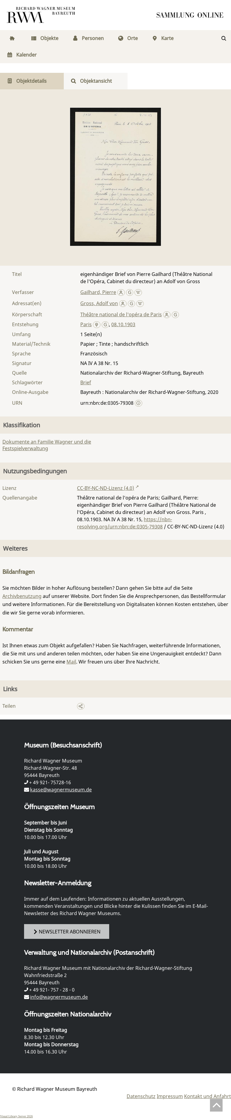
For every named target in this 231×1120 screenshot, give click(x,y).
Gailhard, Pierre (98, 292)
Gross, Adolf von (99, 303)
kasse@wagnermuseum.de (61, 789)
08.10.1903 (123, 324)
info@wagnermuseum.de (59, 997)
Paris (86, 324)
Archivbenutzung (22, 596)
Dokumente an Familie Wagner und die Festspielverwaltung (46, 445)
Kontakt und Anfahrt (207, 1096)
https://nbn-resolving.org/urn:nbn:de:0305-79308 (124, 523)
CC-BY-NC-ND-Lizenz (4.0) (105, 488)
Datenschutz (141, 1096)
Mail (71, 661)
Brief (85, 382)
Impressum (170, 1096)
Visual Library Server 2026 (16, 1116)
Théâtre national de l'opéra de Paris (121, 314)
